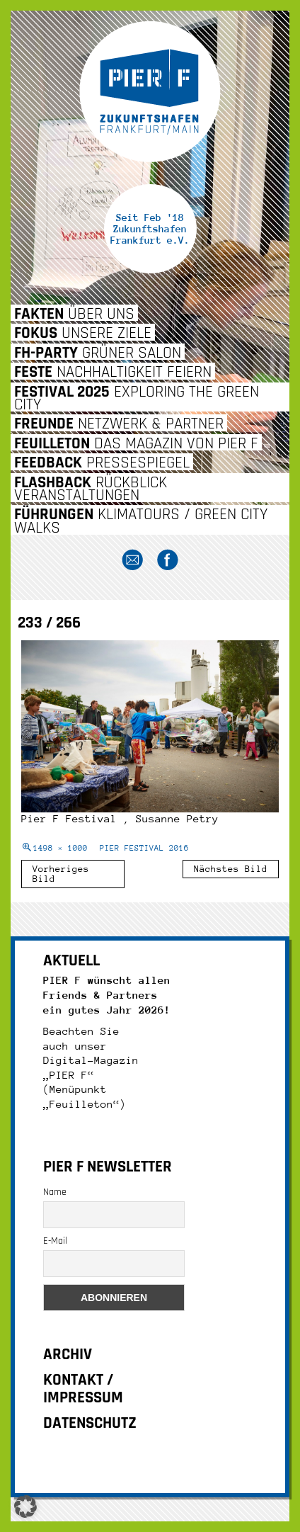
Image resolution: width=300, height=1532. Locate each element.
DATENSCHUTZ (90, 1423)
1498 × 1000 (60, 848)
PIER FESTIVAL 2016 (144, 848)
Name (55, 1192)
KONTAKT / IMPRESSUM (83, 1389)
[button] (25, 1506)
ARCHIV (67, 1354)
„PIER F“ (68, 1075)
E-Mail (55, 1241)
